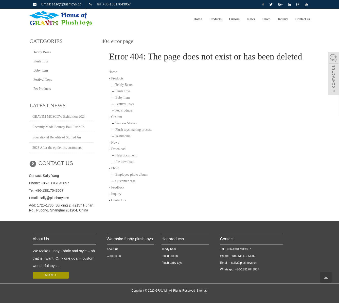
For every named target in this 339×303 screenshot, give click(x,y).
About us (112, 249)
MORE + (50, 275)
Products (216, 19)
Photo (266, 19)
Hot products (172, 239)
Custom (234, 19)
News (251, 19)
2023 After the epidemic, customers (57, 148)
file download (124, 162)
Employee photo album (131, 174)
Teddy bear (168, 249)
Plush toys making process (133, 130)
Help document (126, 155)
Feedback (118, 187)
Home (198, 19)
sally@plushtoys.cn (244, 263)
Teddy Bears (123, 85)
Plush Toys (122, 91)
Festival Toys (124, 104)
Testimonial (123, 136)
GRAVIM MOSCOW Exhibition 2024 (59, 116)
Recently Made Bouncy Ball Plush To (59, 127)
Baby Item (122, 97)
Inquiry (283, 19)
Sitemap (202, 290)
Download (118, 149)
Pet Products (124, 110)
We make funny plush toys (130, 239)
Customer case (125, 181)
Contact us (302, 19)
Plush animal (169, 256)
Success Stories (126, 123)
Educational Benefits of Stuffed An (57, 137)
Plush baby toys (171, 263)
